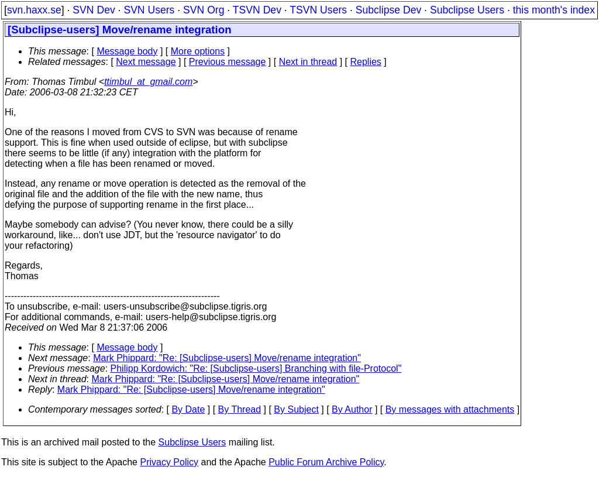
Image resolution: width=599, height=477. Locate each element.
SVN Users (148, 10)
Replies (365, 62)
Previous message (227, 62)
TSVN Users (318, 10)
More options (198, 51)
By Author (352, 409)
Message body (127, 51)
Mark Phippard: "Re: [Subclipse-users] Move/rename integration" (227, 358)
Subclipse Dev (388, 10)
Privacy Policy (169, 462)
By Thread (239, 409)
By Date (188, 409)
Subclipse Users (467, 10)
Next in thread (308, 62)
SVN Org (203, 10)
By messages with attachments (450, 409)
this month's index (554, 10)
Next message (145, 62)
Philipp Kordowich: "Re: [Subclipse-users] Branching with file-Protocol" (256, 368)
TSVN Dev (257, 10)
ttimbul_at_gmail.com (148, 82)
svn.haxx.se (34, 10)
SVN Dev (94, 10)
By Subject (296, 409)
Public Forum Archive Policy (326, 462)
